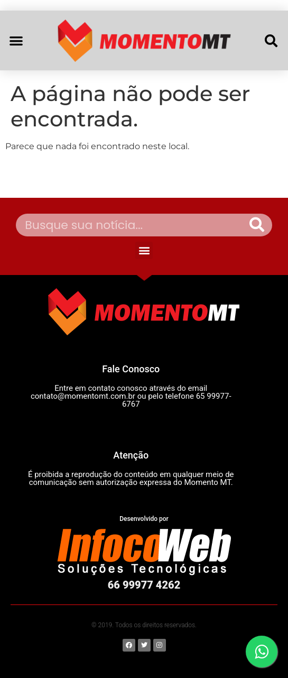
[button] (16, 40)
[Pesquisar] (257, 225)
